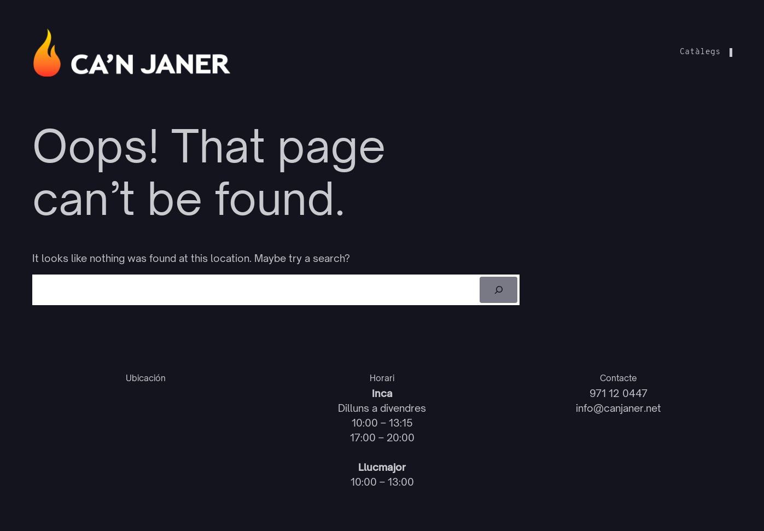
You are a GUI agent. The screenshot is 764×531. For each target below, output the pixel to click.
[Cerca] (498, 290)
